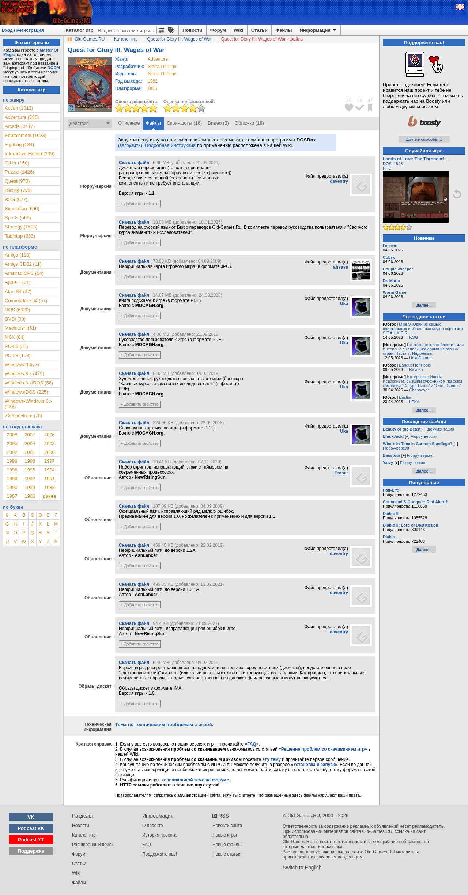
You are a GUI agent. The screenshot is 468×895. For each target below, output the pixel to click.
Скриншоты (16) (184, 123)
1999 (12, 461)
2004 (29, 443)
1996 (12, 470)
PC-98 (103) (18, 355)
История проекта (159, 835)
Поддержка (31, 851)
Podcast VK (31, 828)
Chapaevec (419, 390)
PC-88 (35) (16, 346)
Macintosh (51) (20, 328)
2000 (49, 452)
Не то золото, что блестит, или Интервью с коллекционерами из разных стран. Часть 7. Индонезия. (423, 349)
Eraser (341, 472)
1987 (12, 496)
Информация (318, 30)
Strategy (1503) (21, 227)
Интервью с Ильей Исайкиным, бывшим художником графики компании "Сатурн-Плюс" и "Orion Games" (422, 381)
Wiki (239, 30)
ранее (49, 496)
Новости (192, 30)
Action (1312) (19, 108)
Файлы (283, 30)
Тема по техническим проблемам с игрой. (164, 724)
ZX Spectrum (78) (23, 415)
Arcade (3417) (20, 126)
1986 (29, 496)
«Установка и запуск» (314, 764)
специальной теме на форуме (196, 779)
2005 (12, 443)
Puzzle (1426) (19, 172)
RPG (387, 168)
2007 (29, 434)
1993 (12, 478)
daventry (339, 181)
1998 (29, 461)
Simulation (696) (22, 208)
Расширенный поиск (92, 844)
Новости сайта (227, 825)
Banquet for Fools (415, 365)
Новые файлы (226, 844)
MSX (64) (15, 337)
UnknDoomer (421, 358)
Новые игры (224, 835)
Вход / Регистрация (23, 30)
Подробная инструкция (170, 145)
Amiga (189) (18, 255)
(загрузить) (130, 145)
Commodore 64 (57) (26, 300)
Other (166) (17, 163)
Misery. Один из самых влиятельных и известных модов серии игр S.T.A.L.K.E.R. (423, 328)
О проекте (152, 825)
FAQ (146, 844)
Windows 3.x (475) (24, 373)
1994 (49, 470)
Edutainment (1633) (25, 135)
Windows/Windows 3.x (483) (28, 403)
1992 (153, 81)
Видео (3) (218, 123)
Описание (129, 123)
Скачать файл (134, 162)
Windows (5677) (22, 364)
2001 (29, 452)
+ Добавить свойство (140, 203)
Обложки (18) (249, 123)
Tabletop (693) (20, 236)
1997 (49, 461)
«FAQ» (251, 744)
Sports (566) (18, 217)
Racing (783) (18, 190)
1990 (12, 487)
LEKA (414, 401)
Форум (218, 30)
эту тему (272, 759)
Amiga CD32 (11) (23, 264)
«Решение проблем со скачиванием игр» (323, 749)
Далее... (423, 305)
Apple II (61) (18, 282)
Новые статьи (226, 854)
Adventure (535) (22, 117)
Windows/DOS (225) (26, 392)
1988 (49, 487)
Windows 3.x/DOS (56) (29, 383)
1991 (49, 478)
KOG (413, 337)
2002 (12, 452)
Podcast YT (31, 839)
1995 (29, 470)
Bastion (405, 397)
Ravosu (416, 369)
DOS (387, 164)
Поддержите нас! (159, 854)
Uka (344, 303)
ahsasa (340, 267)
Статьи (259, 30)
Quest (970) (17, 181)
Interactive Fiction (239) (29, 153)
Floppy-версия (424, 436)
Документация (440, 429)
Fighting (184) (19, 144)
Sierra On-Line (162, 66)
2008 (12, 434)
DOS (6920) (17, 309)
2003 (49, 443)
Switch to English (302, 868)
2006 (49, 434)
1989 (29, 487)
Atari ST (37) (18, 291)
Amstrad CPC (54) (24, 273)
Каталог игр (79, 30)
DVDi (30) (15, 319)
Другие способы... (424, 139)
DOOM (54, 67)
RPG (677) (16, 199)
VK (31, 817)
